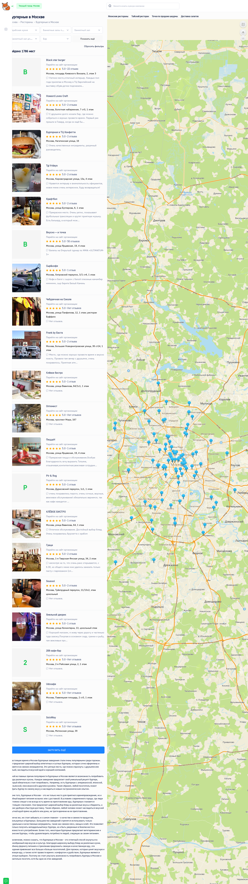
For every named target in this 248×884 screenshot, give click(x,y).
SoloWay (56, 717)
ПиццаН (55, 439)
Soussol (55, 581)
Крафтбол (56, 198)
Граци (54, 545)
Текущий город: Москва (29, 6)
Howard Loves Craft (62, 95)
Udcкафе (56, 684)
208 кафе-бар (58, 650)
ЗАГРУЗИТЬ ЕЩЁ (61, 750)
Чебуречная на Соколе (63, 299)
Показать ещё (91, 38)
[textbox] (25, 30)
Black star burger (60, 59)
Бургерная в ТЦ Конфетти (66, 132)
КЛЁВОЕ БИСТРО (61, 511)
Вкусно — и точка (61, 232)
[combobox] (29, 30)
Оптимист (56, 406)
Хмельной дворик (61, 614)
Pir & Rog (56, 475)
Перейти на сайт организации (66, 64)
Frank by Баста (59, 332)
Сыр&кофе (57, 265)
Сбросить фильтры (97, 46)
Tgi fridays (57, 165)
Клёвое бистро (59, 372)
